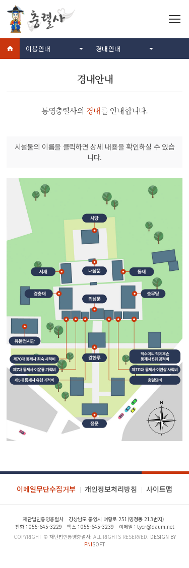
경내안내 (108, 48)
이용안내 (38, 48)
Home (10, 48)
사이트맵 (159, 489)
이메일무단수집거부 (46, 489)
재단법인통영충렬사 (69, 536)
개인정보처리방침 (111, 489)
